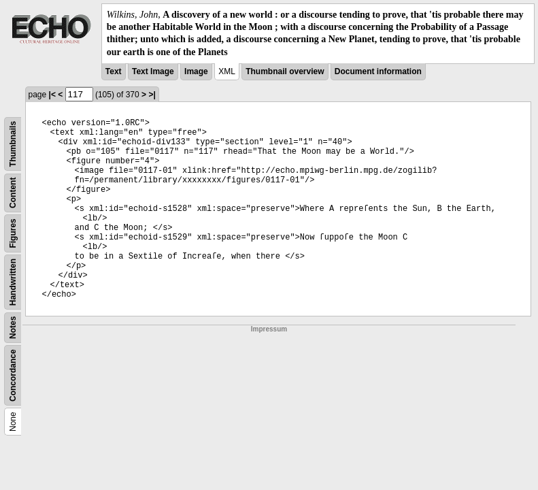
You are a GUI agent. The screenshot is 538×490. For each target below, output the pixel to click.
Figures (13, 233)
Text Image (153, 71)
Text (113, 71)
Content (13, 192)
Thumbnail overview (285, 71)
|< (52, 94)
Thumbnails (13, 144)
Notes (13, 327)
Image (196, 71)
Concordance (13, 375)
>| (151, 94)
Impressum (269, 329)
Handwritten (13, 282)
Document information (378, 71)
